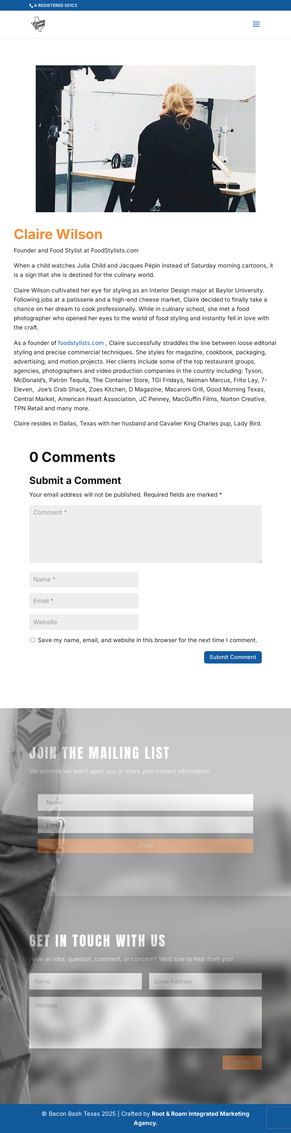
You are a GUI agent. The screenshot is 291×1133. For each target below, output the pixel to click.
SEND (242, 1062)
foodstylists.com (81, 342)
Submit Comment (233, 657)
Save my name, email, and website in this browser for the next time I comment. (147, 640)
